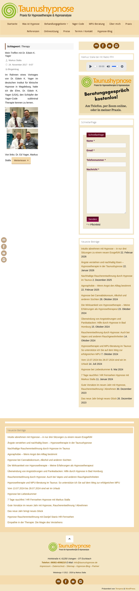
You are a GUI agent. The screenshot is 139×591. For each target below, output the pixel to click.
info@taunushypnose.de (85, 562)
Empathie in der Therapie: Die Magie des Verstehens (35, 522)
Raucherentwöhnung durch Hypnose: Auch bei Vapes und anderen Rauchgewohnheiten (53, 477)
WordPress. (130, 588)
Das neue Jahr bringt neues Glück (99, 398)
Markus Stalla (15, 60)
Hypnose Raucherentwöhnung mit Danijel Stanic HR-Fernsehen (41, 516)
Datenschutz (58, 566)
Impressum (45, 566)
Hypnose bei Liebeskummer (95, 369)
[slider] (96, 66)
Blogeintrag (13, 69)
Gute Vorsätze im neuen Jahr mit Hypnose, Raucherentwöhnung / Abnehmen (48, 505)
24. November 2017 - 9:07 (21, 65)
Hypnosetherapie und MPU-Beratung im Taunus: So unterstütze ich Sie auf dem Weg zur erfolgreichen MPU (106, 350)
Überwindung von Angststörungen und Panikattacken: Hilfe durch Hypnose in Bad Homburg (103, 322)
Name (90, 140)
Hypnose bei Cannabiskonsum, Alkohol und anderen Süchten (39, 460)
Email (90, 150)
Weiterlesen (21, 160)
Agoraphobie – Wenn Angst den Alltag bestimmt (106, 285)
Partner (95, 566)
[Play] (90, 66)
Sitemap (70, 566)
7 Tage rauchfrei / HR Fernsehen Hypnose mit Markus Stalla (39, 499)
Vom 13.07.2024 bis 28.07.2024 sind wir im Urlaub (34, 488)
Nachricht (93, 169)
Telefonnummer (96, 160)
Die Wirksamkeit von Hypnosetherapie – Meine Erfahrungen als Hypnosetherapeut (50, 465)
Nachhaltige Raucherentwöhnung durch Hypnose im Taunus (39, 448)
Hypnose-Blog (83, 566)
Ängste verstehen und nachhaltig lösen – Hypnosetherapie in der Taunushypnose (50, 442)
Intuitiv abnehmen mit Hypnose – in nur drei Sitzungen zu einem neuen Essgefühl (50, 437)
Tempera (119, 588)
